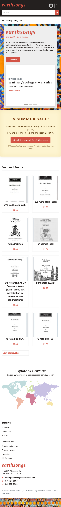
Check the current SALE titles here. (30, 140)
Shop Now (12, 59)
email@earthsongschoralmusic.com (20, 478)
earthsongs (14, 4)
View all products (11, 353)
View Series (14, 90)
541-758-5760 (11, 484)
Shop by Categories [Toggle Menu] (12, 20)
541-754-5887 (11, 481)
